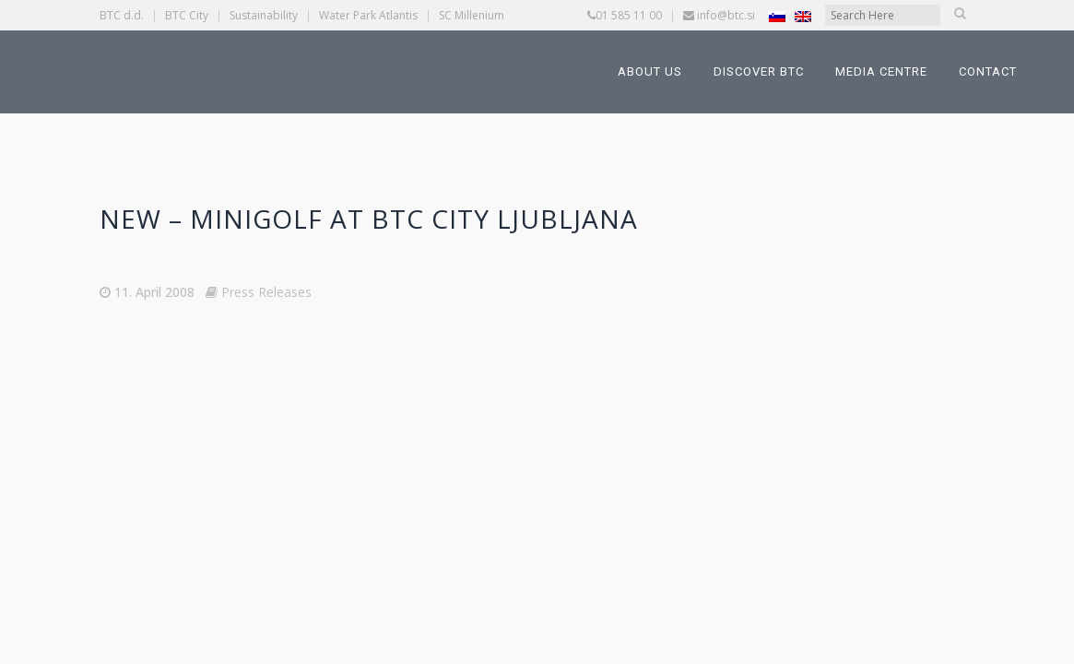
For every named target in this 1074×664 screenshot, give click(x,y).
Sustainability (264, 15)
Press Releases (266, 292)
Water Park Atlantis (368, 15)
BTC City (186, 15)
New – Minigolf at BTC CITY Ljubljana (369, 218)
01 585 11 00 (629, 15)
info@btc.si (726, 15)
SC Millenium (471, 15)
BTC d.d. (122, 15)
